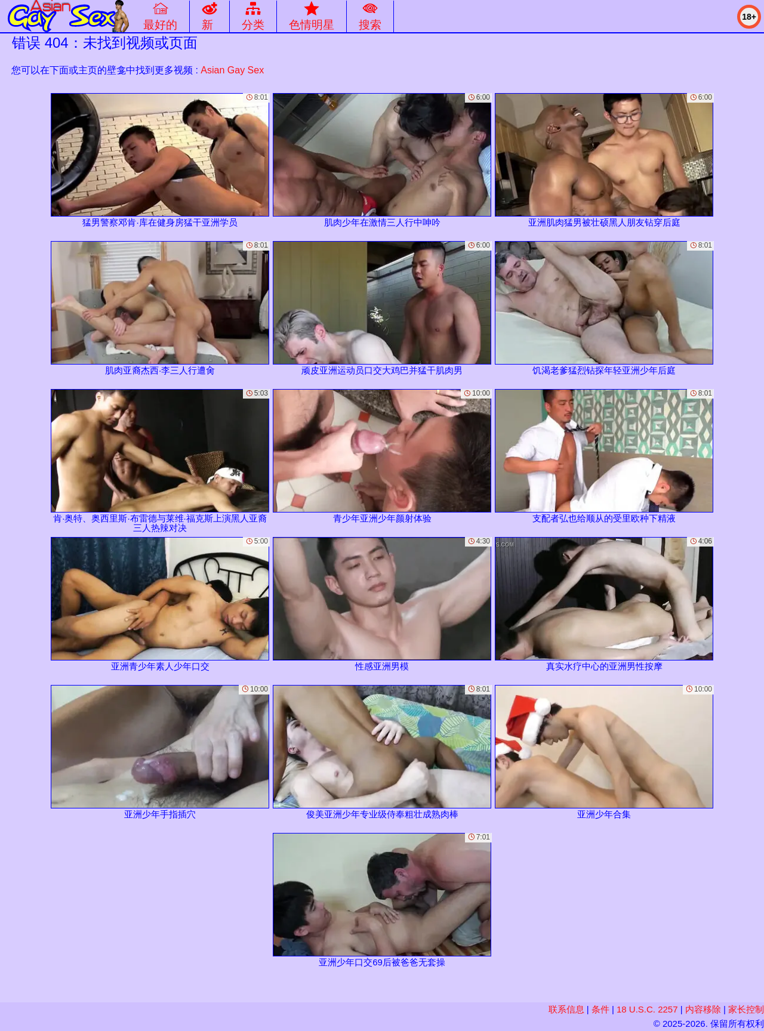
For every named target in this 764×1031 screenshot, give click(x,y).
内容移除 (703, 1009)
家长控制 (746, 1009)
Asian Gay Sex (232, 70)
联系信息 (566, 1009)
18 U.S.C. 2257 (647, 1009)
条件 (600, 1009)
